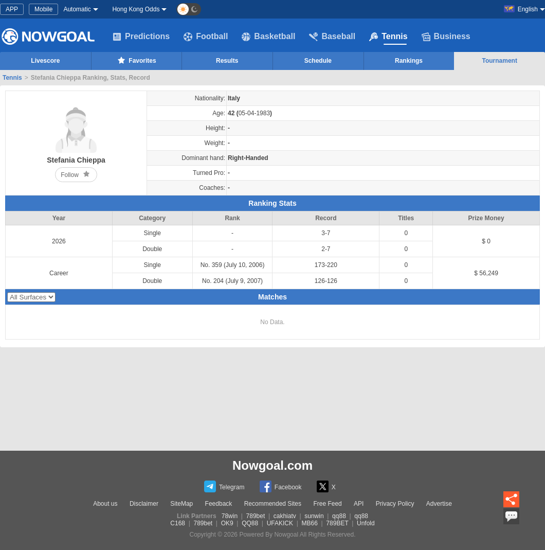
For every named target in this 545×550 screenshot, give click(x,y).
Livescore (45, 60)
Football (206, 36)
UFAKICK (280, 523)
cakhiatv (285, 516)
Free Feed (327, 503)
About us (105, 503)
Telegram (224, 486)
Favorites (136, 60)
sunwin (313, 516)
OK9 (227, 523)
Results (227, 60)
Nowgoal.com (272, 465)
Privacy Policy (395, 503)
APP (12, 9)
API (359, 503)
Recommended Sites (272, 503)
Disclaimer (144, 503)
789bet (255, 516)
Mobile (43, 9)
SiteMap (181, 503)
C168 (177, 523)
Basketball (268, 36)
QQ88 (250, 523)
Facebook (281, 486)
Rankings (409, 60)
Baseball (332, 36)
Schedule (318, 60)
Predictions (141, 36)
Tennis (388, 36)
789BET (337, 523)
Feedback (218, 503)
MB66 (310, 523)
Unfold (366, 523)
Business (446, 36)
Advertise (439, 503)
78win (230, 516)
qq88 (339, 516)
